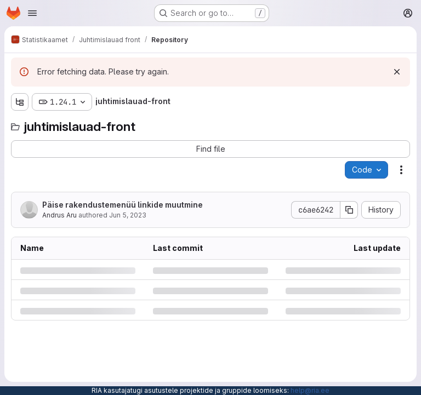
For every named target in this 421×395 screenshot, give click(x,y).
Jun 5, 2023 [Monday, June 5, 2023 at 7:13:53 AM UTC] (127, 215)
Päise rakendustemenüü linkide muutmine (122, 204)
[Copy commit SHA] (349, 210)
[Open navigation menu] (32, 13)
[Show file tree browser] (20, 102)
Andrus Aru (59, 215)
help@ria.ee (310, 390)
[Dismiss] (396, 71)
